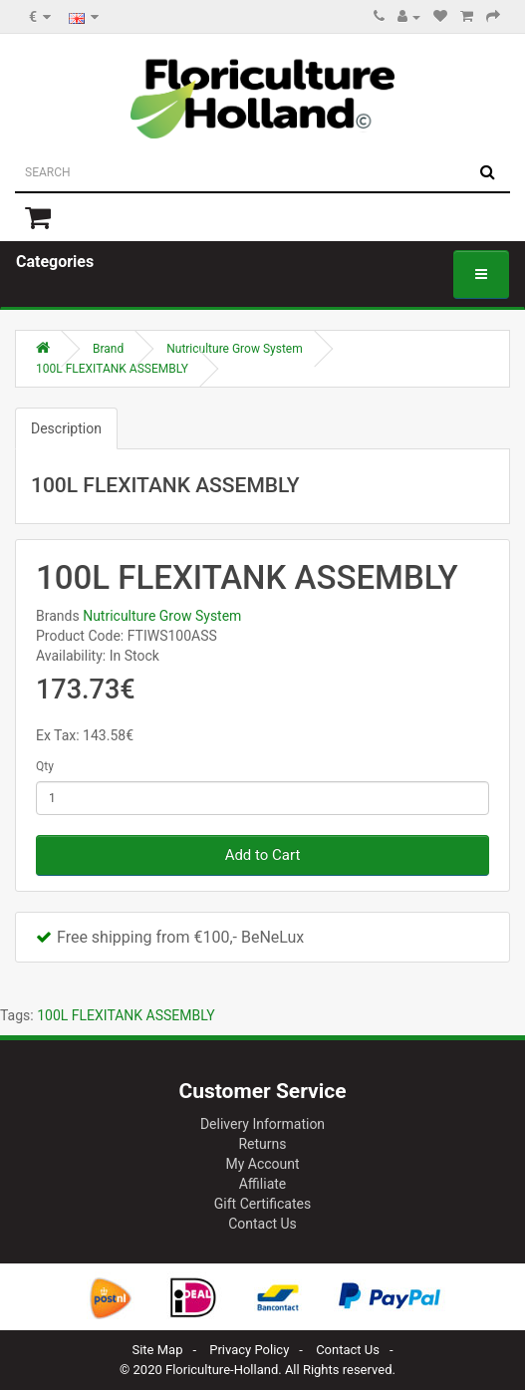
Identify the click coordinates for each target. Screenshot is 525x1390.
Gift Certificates (262, 1204)
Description (66, 428)
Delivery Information (262, 1124)
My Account (262, 1164)
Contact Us (262, 1224)
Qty (45, 766)
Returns (262, 1144)
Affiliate (263, 1184)
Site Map (156, 1349)
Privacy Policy (249, 1349)
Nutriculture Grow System (234, 349)
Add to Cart (263, 855)
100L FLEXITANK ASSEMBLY (112, 369)
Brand (108, 349)
